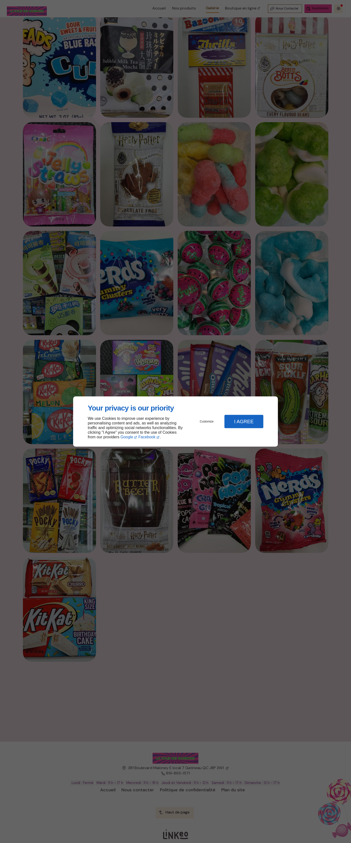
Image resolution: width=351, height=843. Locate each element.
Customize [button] (207, 421)
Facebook (147, 437)
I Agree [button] (244, 421)
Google (126, 437)
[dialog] (175, 421)
